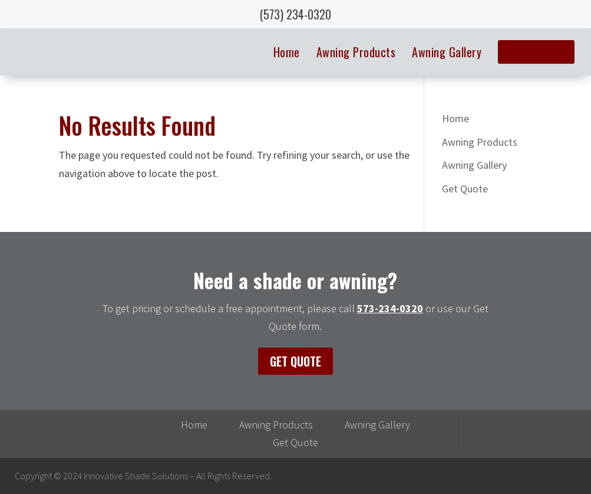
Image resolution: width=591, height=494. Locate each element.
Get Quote (536, 52)
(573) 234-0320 (295, 14)
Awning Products (356, 52)
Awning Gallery (446, 52)
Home (286, 52)
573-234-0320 (390, 308)
